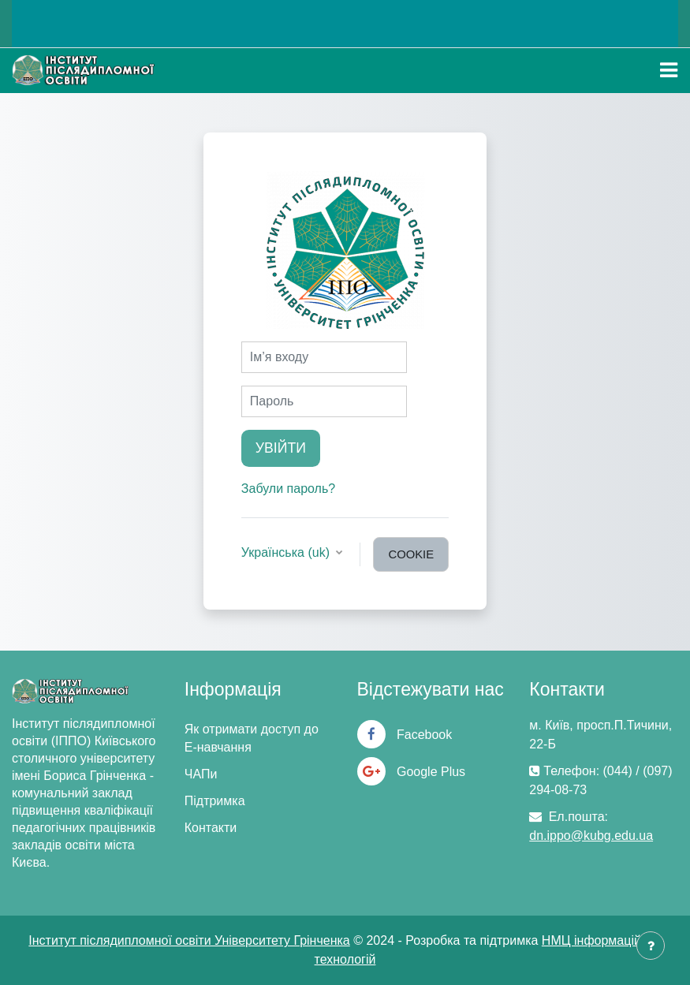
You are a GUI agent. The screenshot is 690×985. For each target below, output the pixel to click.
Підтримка (215, 801)
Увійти (280, 448)
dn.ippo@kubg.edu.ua (591, 835)
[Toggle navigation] (668, 70)
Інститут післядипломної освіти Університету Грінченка (188, 940)
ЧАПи (201, 774)
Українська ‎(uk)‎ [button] (287, 552)
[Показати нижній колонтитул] (650, 945)
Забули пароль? (288, 488)
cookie (411, 554)
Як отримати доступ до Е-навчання (252, 738)
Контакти (211, 827)
